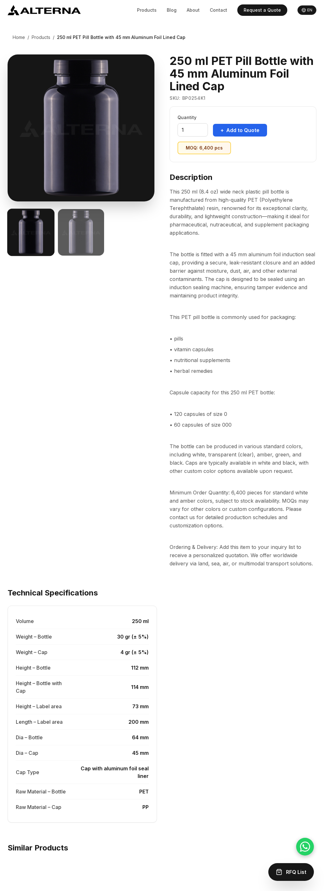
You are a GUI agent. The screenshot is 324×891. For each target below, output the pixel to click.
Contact (218, 10)
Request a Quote (262, 10)
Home (19, 37)
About (193, 10)
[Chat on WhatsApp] (305, 847)
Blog (172, 10)
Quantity (187, 117)
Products (147, 10)
